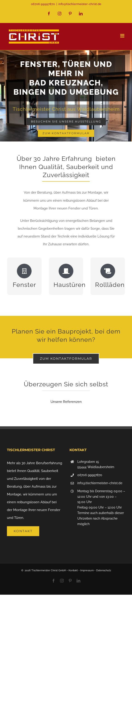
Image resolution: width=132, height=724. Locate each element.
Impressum (87, 570)
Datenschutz (103, 570)
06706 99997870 (89, 475)
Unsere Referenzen (66, 402)
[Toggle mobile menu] (122, 35)
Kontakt (73, 570)
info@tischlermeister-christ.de (79, 4)
